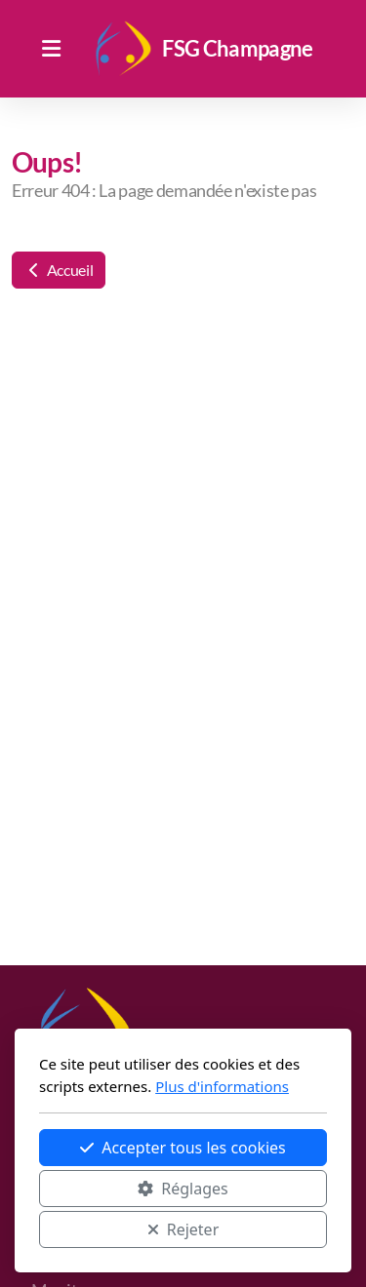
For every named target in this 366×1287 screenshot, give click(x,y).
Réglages (182, 1188)
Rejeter (183, 1229)
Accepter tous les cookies (183, 1147)
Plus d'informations (222, 1086)
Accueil (58, 269)
